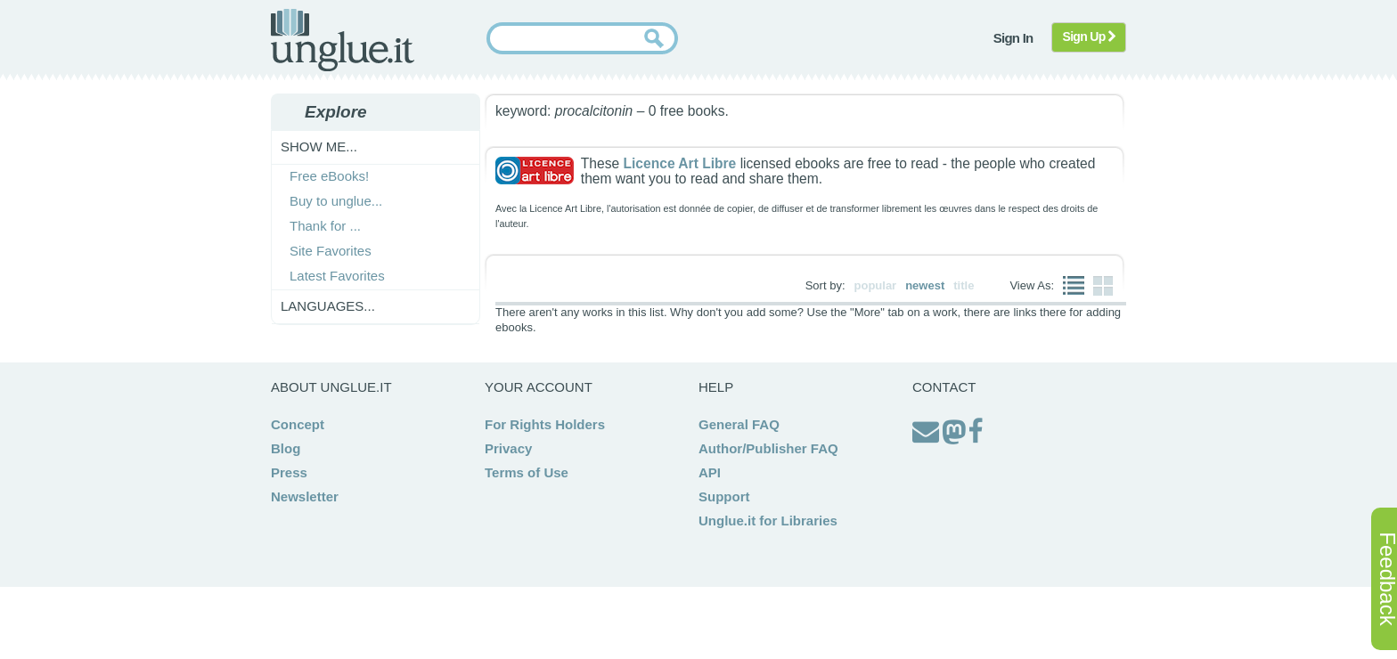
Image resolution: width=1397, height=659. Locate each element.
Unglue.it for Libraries (767, 520)
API (709, 472)
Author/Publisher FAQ (768, 448)
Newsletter (305, 496)
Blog (285, 448)
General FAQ (739, 424)
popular (875, 285)
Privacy (508, 448)
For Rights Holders (545, 424)
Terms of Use (526, 472)
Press (289, 472)
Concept (297, 424)
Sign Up (1089, 36)
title (963, 285)
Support (724, 496)
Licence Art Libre (679, 163)
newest (924, 285)
